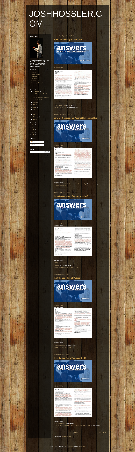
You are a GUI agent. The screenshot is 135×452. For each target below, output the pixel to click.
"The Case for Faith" (60, 105)
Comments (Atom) (67, 436)
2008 (33, 132)
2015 (33, 89)
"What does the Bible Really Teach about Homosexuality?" (71, 184)
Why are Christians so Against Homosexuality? (75, 118)
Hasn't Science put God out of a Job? (71, 196)
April (34, 112)
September (36, 91)
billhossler (34, 76)
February (35, 117)
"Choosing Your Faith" (61, 107)
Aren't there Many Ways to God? (69, 40)
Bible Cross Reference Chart (63, 347)
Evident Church (35, 74)
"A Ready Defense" (60, 345)
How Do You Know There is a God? (70, 358)
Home (75, 432)
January (35, 119)
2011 (33, 124)
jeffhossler (34, 78)
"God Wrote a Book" (60, 344)
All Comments (35, 145)
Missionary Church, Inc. (37, 83)
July (34, 104)
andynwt (70, 446)
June (34, 107)
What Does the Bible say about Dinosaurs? (67, 267)
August (35, 102)
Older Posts (101, 432)
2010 (33, 127)
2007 (33, 134)
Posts (33, 142)
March (35, 114)
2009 (33, 129)
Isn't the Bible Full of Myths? (67, 278)
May (34, 109)
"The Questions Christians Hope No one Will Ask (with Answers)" (73, 425)
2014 (33, 122)
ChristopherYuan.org (60, 185)
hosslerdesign (35, 80)
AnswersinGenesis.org (61, 262)
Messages (34, 72)
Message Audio (58, 67)
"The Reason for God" (61, 423)
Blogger (82, 446)
